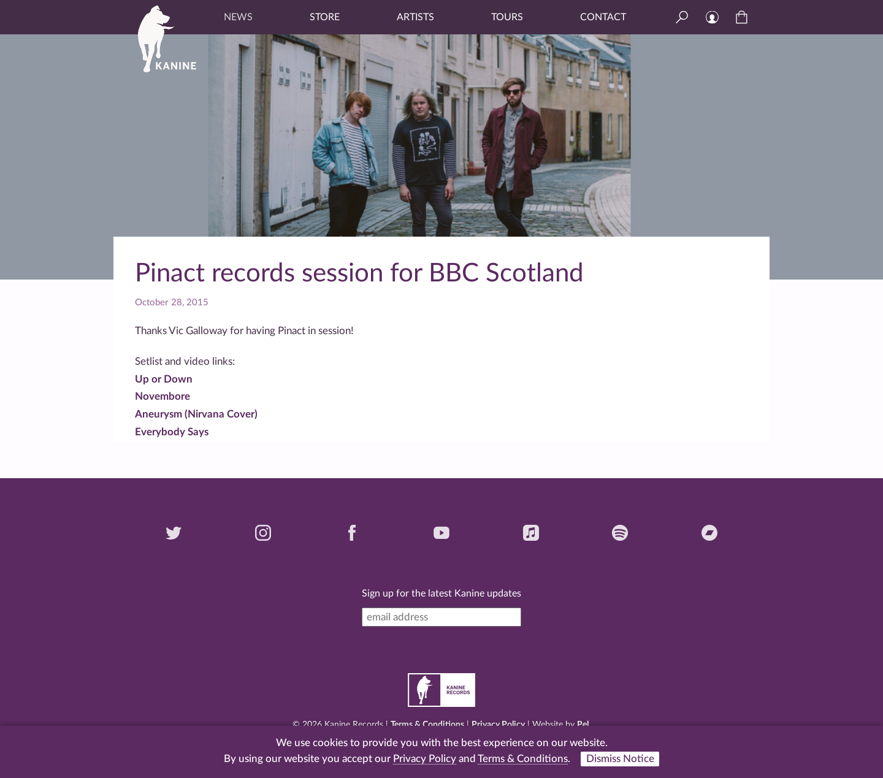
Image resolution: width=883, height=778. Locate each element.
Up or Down (164, 379)
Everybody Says (171, 432)
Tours (507, 17)
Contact (603, 17)
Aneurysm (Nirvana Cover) (196, 414)
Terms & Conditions (427, 724)
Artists (415, 17)
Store (325, 17)
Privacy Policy (498, 724)
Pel (583, 724)
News (238, 17)
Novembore (162, 396)
